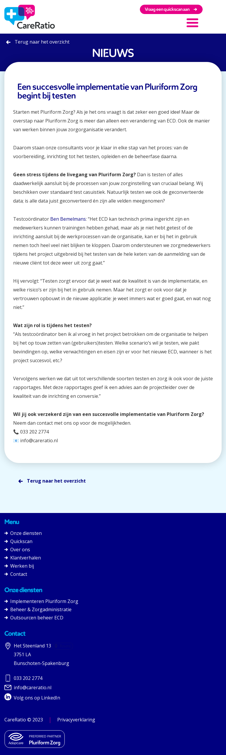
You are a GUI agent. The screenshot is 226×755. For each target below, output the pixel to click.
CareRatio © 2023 (23, 719)
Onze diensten (23, 533)
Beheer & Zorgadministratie (38, 609)
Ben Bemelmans (68, 219)
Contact (15, 574)
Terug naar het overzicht (37, 42)
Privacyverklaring (76, 719)
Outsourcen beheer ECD (33, 617)
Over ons (17, 549)
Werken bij (19, 566)
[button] (197, 21)
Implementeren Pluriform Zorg (41, 601)
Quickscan (18, 541)
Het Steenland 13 (32, 645)
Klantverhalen (22, 557)
